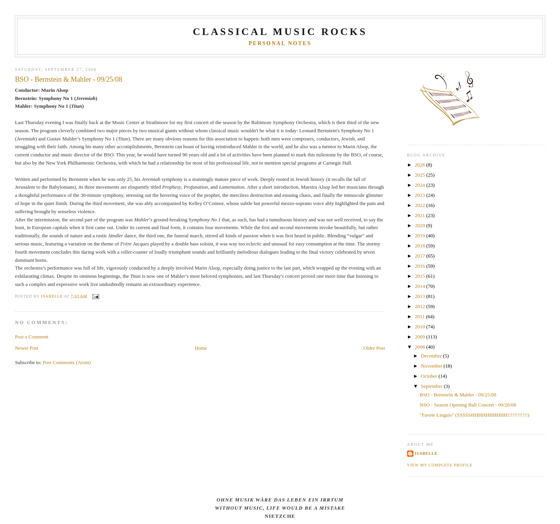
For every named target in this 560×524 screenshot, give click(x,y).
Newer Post (26, 348)
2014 (420, 286)
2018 (420, 246)
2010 (420, 326)
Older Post (374, 348)
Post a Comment (31, 337)
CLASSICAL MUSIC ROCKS (280, 31)
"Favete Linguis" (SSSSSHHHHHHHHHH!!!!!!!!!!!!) (474, 415)
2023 (420, 195)
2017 (420, 256)
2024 (420, 185)
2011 (420, 316)
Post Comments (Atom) (67, 362)
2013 (420, 296)
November (432, 366)
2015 (420, 276)
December (432, 356)
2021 (420, 215)
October (429, 376)
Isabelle (426, 453)
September (432, 386)
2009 (420, 337)
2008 (420, 347)
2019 (420, 235)
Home (201, 348)
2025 (420, 175)
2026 (420, 165)
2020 (420, 225)
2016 (420, 266)
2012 (420, 306)
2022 (420, 205)
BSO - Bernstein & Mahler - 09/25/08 (458, 395)
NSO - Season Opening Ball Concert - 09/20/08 (468, 405)
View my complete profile (440, 465)
